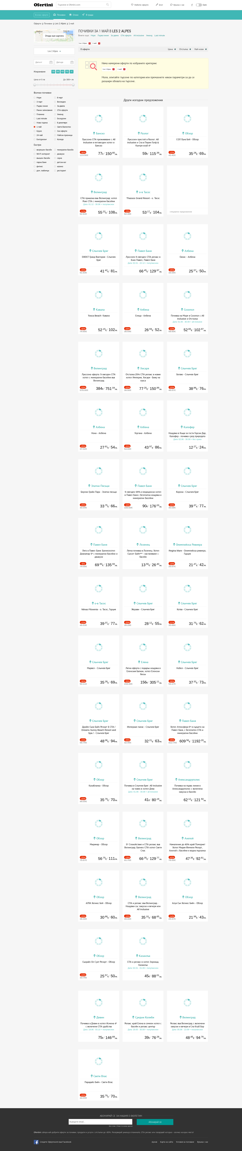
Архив (154, 1142)
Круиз (39, 131)
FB (67, 71)
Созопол (189, 309)
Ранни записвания (44, 110)
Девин (100, 1017)
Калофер (189, 427)
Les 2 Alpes (54, 51)
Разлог (145, 133)
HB (62, 71)
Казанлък (144, 955)
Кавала (100, 309)
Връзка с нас (177, 5)
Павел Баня (145, 250)
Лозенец (145, 544)
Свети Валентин (64, 127)
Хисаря (144, 368)
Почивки (59, 15)
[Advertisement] (187, 184)
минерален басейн (65, 150)
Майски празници (65, 135)
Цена (172, 49)
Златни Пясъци (100, 485)
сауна (59, 158)
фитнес (40, 166)
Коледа (60, 139)
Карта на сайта (166, 1142)
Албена (189, 250)
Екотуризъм (42, 139)
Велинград (100, 192)
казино (60, 166)
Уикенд (60, 114)
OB (53, 71)
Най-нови (200, 49)
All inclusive (139, 35)
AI (71, 71)
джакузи (60, 154)
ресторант (61, 170)
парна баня (41, 162)
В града (87, 15)
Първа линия (42, 106)
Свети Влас (100, 1076)
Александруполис (189, 779)
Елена (144, 662)
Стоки (74, 15)
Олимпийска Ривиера (189, 544)
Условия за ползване (185, 1142)
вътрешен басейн (44, 150)
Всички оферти (41, 15)
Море (39, 97)
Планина (40, 114)
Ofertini (43, 5)
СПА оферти (62, 110)
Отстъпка (185, 49)
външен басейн (43, 158)
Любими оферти (139, 5)
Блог (159, 5)
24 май (40, 135)
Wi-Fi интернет (43, 154)
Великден (61, 102)
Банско (100, 133)
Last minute (42, 118)
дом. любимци (43, 170)
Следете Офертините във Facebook (55, 1142)
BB (58, 71)
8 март (60, 97)
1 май (39, 127)
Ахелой (189, 838)
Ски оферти (62, 131)
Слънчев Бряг (100, 250)
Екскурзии (61, 118)
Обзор (189, 133)
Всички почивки (42, 92)
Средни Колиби (144, 1017)
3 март (39, 102)
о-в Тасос (144, 192)
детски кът (61, 162)
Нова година (42, 123)
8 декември (62, 123)
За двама (61, 106)
